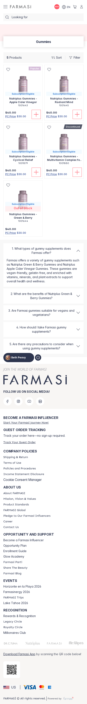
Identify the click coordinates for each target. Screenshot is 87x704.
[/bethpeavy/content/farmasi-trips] (13, 597)
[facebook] (7, 401)
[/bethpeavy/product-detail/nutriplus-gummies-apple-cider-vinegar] (23, 88)
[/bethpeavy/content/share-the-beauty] (15, 568)
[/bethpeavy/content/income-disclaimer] (23, 474)
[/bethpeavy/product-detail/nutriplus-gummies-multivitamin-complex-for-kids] (64, 145)
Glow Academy (13, 556)
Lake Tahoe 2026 (15, 603)
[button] (11, 687)
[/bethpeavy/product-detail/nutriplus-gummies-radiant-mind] (64, 88)
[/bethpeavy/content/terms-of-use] (12, 463)
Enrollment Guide (15, 551)
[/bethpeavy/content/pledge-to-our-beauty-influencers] (26, 516)
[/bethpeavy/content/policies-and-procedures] (19, 468)
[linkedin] (40, 401)
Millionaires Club (14, 632)
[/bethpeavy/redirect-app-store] (11, 669)
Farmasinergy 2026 (16, 592)
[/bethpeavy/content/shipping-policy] (15, 457)
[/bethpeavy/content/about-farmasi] (14, 493)
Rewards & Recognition (19, 616)
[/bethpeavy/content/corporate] (14, 510)
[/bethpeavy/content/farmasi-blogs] (12, 573)
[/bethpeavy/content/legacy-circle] (12, 621)
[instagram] (18, 401)
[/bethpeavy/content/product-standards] (16, 504)
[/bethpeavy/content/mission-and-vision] (19, 499)
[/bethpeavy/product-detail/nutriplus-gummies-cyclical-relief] (23, 145)
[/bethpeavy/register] (26, 422)
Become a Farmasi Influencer (23, 540)
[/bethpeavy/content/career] (8, 521)
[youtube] (29, 401)
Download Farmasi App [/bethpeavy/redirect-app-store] (19, 654)
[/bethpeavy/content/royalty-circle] (13, 627)
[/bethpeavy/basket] (75, 7)
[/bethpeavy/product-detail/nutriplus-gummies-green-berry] (23, 203)
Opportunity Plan (15, 545)
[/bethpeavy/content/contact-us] (11, 527)
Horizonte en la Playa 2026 (22, 586)
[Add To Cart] (36, 114)
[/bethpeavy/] (20, 7)
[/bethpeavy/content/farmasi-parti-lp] (12, 562)
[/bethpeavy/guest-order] (19, 442)
